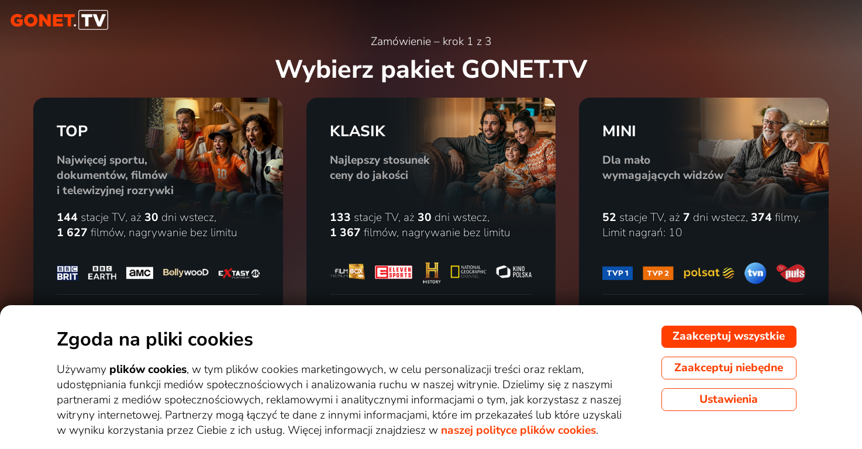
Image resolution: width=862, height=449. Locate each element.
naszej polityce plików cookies (518, 430)
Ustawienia (728, 399)
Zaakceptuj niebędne (728, 367)
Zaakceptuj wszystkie (729, 336)
